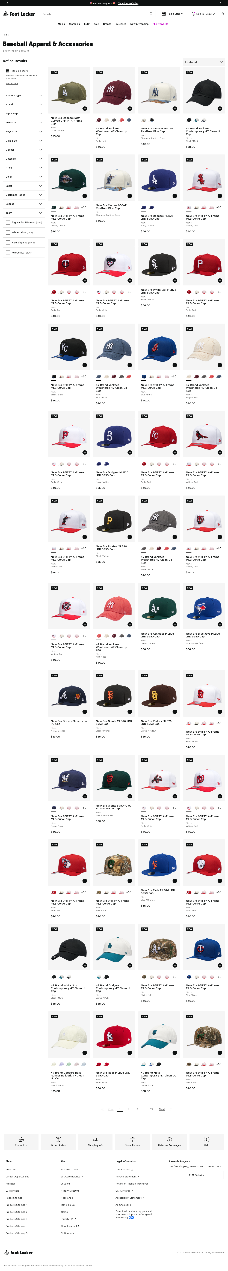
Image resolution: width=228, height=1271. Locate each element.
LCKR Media (12, 1190)
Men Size (24, 122)
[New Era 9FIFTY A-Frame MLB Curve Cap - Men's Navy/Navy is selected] (53, 808)
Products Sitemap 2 (17, 1211)
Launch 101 (68, 1218)
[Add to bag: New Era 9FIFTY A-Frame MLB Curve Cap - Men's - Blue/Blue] (175, 365)
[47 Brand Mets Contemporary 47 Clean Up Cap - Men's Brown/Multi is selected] (143, 1064)
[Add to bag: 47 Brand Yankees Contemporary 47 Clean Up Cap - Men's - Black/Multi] (220, 108)
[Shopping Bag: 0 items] (222, 13)
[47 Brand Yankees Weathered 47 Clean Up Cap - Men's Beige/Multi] (106, 120)
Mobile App (67, 1197)
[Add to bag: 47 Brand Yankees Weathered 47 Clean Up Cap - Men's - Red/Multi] (130, 108)
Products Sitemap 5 (17, 1232)
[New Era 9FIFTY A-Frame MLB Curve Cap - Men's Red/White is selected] (98, 292)
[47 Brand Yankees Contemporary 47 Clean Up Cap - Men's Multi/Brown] (196, 120)
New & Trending (139, 23)
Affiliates (10, 1183)
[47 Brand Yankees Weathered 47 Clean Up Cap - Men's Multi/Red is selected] (98, 636)
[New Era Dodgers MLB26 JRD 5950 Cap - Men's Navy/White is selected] (143, 207)
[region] (114, 3)
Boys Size (24, 131)
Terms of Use (124, 1169)
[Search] (98, 14)
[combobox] (98, 14)
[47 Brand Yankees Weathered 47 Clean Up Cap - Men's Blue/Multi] (128, 120)
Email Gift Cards (69, 1169)
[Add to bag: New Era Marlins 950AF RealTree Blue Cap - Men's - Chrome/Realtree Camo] (130, 196)
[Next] (220, 3)
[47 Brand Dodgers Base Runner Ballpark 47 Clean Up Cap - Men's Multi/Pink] (76, 1064)
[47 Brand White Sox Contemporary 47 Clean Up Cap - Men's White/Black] (68, 977)
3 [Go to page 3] (137, 1109)
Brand (24, 104)
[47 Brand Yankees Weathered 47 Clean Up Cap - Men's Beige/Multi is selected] (188, 377)
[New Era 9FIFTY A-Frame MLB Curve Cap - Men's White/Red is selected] (188, 207)
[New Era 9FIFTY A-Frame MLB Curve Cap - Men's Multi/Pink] (68, 207)
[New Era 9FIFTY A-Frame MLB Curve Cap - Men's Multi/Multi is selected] (98, 892)
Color (24, 176)
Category (24, 158)
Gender (24, 149)
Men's (61, 23)
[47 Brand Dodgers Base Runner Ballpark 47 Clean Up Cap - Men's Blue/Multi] (83, 1064)
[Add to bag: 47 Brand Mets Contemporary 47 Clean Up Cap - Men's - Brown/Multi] (175, 1053)
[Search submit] (151, 14)
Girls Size (24, 140)
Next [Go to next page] (162, 1109)
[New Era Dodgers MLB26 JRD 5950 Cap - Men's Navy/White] (151, 207)
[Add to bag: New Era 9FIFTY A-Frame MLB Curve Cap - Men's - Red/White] (130, 280)
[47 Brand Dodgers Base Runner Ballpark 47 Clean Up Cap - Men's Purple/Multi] (61, 1064)
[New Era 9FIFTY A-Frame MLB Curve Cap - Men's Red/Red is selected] (53, 292)
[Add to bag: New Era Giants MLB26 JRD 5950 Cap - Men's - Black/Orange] (130, 712)
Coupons (65, 1183)
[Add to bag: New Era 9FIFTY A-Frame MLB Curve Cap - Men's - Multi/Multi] (130, 881)
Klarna (64, 1211)
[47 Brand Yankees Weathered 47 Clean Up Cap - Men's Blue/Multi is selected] (98, 377)
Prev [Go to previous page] (111, 1109)
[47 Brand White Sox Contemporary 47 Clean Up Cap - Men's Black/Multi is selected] (53, 977)
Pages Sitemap (14, 1197)
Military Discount (70, 1190)
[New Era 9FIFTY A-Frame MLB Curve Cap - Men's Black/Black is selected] (53, 377)
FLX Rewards (160, 23)
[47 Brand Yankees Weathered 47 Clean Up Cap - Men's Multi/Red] (121, 120)
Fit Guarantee (68, 1232)
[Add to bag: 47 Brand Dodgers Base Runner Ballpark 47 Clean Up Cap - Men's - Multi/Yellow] (84, 1053)
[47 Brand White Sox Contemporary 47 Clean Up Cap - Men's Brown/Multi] (61, 977)
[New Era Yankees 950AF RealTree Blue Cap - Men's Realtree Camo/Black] (151, 120)
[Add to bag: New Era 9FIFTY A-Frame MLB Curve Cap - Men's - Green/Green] (84, 196)
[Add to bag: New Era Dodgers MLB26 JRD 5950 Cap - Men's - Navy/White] (175, 196)
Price (24, 167)
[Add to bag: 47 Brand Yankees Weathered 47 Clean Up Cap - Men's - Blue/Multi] (130, 365)
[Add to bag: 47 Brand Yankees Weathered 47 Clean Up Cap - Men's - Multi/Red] (130, 624)
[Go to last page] (171, 1109)
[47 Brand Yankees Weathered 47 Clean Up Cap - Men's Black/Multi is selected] (143, 549)
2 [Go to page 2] (128, 1109)
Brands (107, 23)
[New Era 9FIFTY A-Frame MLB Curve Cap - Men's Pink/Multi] (76, 207)
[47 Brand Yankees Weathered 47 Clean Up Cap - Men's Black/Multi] (113, 120)
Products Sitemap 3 (17, 1218)
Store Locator (70, 1225)
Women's (74, 23)
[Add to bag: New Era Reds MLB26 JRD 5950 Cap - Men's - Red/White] (130, 1053)
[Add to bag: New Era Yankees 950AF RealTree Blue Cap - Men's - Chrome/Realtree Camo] (175, 108)
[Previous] (7, 3)
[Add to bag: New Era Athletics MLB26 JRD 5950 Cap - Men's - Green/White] (175, 624)
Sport (24, 185)
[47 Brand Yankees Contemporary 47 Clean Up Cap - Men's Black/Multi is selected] (188, 120)
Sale (96, 23)
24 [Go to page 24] (151, 1109)
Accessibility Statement (130, 1197)
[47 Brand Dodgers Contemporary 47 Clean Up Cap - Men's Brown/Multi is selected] (98, 977)
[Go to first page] (102, 1109)
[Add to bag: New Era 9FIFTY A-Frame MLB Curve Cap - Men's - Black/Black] (84, 365)
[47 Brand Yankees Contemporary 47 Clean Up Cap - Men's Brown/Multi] (203, 120)
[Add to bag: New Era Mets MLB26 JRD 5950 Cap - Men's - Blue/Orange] (175, 881)
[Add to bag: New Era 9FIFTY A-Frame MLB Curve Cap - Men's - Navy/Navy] (84, 796)
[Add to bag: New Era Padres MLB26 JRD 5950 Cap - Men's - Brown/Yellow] (175, 712)
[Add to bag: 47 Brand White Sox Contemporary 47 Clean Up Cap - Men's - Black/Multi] (84, 965)
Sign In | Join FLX (203, 14)
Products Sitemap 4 (17, 1225)
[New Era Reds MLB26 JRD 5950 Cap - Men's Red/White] (106, 1064)
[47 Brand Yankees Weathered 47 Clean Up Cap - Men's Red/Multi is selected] (98, 120)
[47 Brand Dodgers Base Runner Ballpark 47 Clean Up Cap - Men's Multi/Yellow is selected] (53, 1064)
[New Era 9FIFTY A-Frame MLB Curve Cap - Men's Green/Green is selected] (53, 207)
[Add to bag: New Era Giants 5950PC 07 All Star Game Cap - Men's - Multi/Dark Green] (130, 796)
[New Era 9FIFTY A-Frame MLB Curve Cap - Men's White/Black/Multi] (61, 207)
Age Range (24, 113)
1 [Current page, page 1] (120, 1109)
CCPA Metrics (124, 1190)
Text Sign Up (68, 1204)
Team (24, 212)
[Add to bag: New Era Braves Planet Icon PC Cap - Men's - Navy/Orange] (84, 712)
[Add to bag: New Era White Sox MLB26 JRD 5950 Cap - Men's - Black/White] (175, 280)
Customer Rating (24, 194)
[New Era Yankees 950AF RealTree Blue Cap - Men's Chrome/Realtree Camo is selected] (143, 120)
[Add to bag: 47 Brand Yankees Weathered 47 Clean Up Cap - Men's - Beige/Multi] (220, 365)
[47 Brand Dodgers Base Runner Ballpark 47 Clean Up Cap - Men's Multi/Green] (68, 1064)
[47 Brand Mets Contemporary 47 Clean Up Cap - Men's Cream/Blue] (151, 1064)
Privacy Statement (127, 1176)
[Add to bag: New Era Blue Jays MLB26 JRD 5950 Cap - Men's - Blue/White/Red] (220, 624)
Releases (121, 23)
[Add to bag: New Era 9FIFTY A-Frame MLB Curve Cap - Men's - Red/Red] (84, 280)
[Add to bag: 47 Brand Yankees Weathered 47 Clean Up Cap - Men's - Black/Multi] (175, 537)
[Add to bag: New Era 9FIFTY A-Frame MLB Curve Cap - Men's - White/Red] (220, 196)
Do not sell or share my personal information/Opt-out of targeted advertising (134, 1214)
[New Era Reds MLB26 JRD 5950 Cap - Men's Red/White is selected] (98, 1064)
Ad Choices (123, 1204)
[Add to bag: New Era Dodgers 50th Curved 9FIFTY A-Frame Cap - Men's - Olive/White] (84, 108)
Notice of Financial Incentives (132, 1183)
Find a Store (12, 83)
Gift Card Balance (72, 1176)
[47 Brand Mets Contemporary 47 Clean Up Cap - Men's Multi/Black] (158, 1064)
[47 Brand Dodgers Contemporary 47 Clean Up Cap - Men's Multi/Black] (106, 977)
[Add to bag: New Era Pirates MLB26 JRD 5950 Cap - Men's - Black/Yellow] (130, 537)
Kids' (87, 23)
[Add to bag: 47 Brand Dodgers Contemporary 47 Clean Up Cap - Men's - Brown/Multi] (130, 965)
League (24, 203)
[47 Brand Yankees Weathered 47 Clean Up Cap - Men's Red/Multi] (113, 377)
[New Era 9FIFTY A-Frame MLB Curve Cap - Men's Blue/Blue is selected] (143, 377)
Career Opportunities (17, 1176)
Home (6, 34)
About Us (11, 1169)
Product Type (24, 95)
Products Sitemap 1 (16, 1204)
